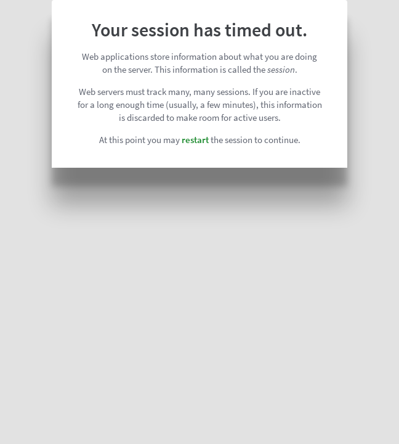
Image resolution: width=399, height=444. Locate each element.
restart (195, 140)
